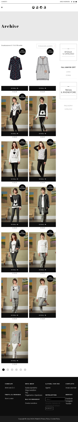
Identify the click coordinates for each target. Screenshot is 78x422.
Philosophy (68, 106)
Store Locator (9, 398)
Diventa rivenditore (31, 403)
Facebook (69, 398)
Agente (47, 388)
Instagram (69, 401)
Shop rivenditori (30, 390)
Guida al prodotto (31, 388)
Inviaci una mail (71, 388)
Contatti (4, 1)
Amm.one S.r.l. (10, 388)
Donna (68, 75)
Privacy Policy (45, 419)
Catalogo (68, 109)
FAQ (26, 393)
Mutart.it (37, 419)
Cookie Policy (55, 419)
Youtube (68, 403)
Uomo (68, 72)
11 (20, 370)
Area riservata (65, 1)
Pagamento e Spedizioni (33, 395)
